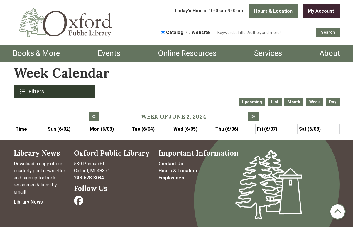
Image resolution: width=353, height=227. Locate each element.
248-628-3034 (89, 178)
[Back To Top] (338, 212)
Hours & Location (273, 11)
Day (332, 102)
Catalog (174, 32)
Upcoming (252, 102)
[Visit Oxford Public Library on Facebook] (79, 202)
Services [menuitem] (268, 53)
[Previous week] (94, 116)
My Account (321, 11)
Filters (36, 91)
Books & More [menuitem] (36, 53)
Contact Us (170, 164)
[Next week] (253, 116)
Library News (28, 202)
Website (201, 32)
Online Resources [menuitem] (187, 53)
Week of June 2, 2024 (173, 116)
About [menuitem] (330, 53)
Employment (172, 178)
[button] (208, 11)
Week (314, 102)
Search (328, 32)
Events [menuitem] (108, 53)
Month (294, 102)
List (274, 102)
